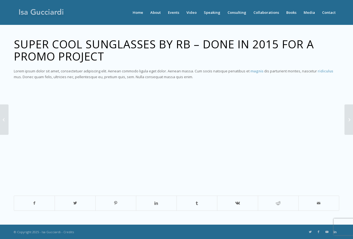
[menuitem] (138, 12)
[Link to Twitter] (310, 232)
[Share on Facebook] (34, 203)
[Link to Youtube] (327, 232)
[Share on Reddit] (278, 203)
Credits (68, 232)
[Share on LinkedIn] (156, 203)
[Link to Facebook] (318, 232)
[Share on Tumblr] (197, 203)
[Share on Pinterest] (116, 203)
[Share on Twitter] (75, 203)
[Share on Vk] (237, 203)
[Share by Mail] (319, 203)
